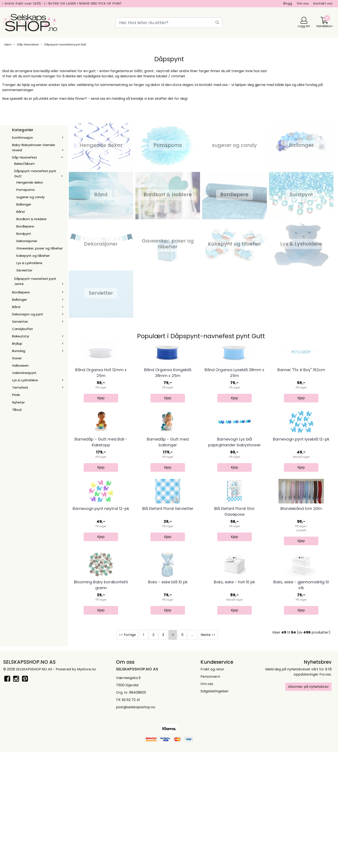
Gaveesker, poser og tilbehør (39, 248)
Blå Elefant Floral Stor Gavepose (234, 579)
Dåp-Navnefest (26, 44)
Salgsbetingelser (214, 781)
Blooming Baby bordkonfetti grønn (101, 675)
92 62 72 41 (131, 790)
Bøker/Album (24, 163)
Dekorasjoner (26, 241)
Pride (16, 394)
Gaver (17, 358)
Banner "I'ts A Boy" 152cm (301, 392)
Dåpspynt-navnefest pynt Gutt (63, 44)
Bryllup (17, 343)
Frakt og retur (212, 759)
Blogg (287, 4)
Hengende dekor (29, 182)
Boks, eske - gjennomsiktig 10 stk (301, 675)
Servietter (24, 270)
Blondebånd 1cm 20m (301, 576)
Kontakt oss (323, 4)
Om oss (303, 4)
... (192, 725)
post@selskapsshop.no (135, 797)
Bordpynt (23, 233)
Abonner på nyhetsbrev (308, 777)
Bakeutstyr (20, 336)
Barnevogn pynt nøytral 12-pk (101, 576)
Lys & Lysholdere (29, 263)
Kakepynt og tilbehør (33, 255)
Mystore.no (86, 759)
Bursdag (18, 351)
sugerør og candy (30, 197)
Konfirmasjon (22, 137)
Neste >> (208, 725)
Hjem (8, 44)
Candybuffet (22, 329)
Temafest (20, 387)
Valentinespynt (24, 373)
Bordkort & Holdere (31, 219)
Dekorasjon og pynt (27, 314)
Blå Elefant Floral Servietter (167, 576)
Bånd (20, 211)
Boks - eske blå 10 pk (168, 672)
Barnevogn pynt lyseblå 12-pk (301, 484)
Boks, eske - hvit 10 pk (234, 672)
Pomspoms (25, 189)
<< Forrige (127, 725)
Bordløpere (25, 226)
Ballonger (23, 204)
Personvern (210, 767)
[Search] (169, 22)
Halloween (20, 365)
